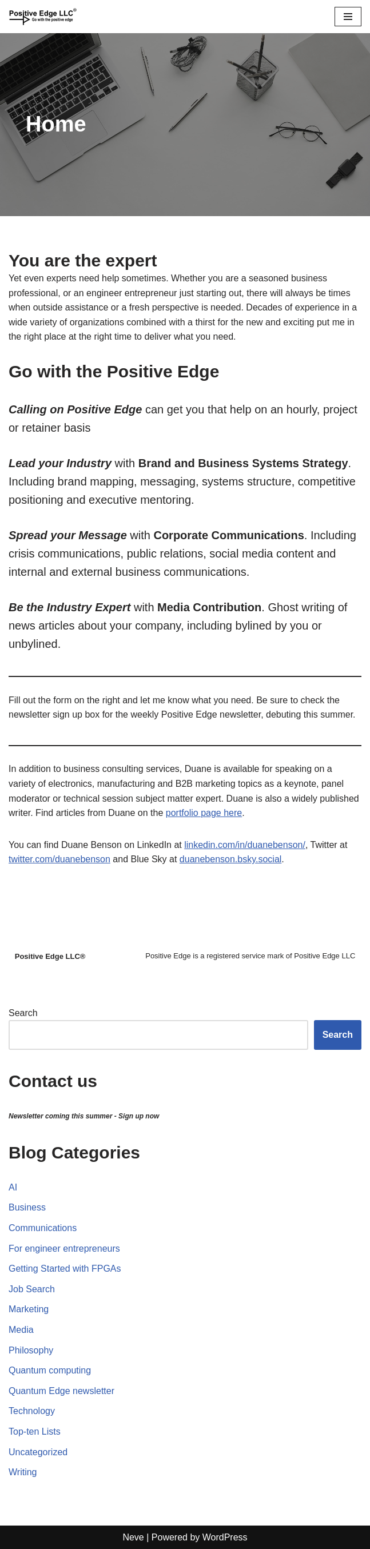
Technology (32, 1411)
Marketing (29, 1309)
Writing (23, 1472)
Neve (133, 1537)
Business (27, 1207)
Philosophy (31, 1350)
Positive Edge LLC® (50, 956)
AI (13, 1187)
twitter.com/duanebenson (59, 859)
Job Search (32, 1289)
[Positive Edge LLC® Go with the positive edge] (43, 16)
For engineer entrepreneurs (64, 1248)
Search (23, 1013)
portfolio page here (204, 813)
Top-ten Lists (35, 1431)
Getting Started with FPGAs (65, 1268)
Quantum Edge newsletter (61, 1391)
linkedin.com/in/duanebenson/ (244, 845)
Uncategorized (38, 1452)
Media (21, 1330)
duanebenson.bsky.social (231, 859)
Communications (43, 1228)
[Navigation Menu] (348, 16)
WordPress (225, 1537)
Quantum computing (50, 1370)
